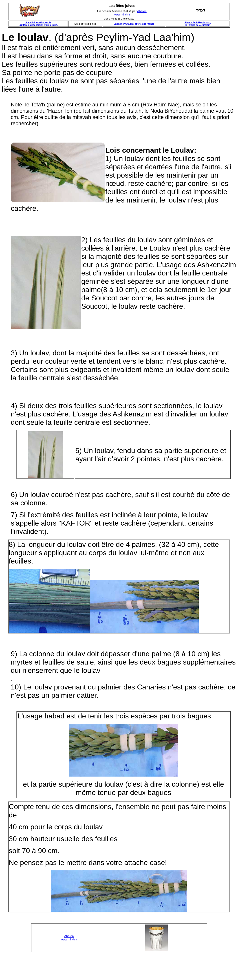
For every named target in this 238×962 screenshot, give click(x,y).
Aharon (142, 11)
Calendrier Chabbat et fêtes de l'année (134, 24)
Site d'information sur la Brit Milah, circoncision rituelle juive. (38, 23)
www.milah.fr (122, 14)
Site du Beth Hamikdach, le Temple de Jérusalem (197, 23)
